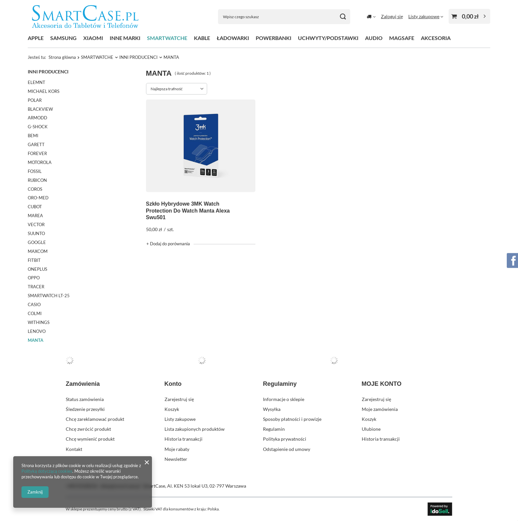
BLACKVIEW (40, 109)
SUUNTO (36, 233)
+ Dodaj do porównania (168, 243)
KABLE (202, 38)
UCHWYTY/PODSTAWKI (328, 38)
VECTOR (36, 224)
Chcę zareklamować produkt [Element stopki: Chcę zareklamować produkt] (95, 419)
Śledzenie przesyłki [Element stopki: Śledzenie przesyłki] (85, 409)
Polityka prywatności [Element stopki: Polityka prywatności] (284, 439)
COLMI (35, 313)
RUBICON (37, 180)
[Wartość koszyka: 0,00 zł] (469, 16)
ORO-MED (38, 197)
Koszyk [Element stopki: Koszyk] (172, 409)
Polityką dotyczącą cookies (46, 471)
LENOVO (37, 331)
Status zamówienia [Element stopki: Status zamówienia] (85, 399)
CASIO (34, 304)
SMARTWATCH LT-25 (49, 295)
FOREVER (37, 153)
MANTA (35, 340)
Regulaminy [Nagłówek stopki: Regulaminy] (280, 384)
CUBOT (35, 206)
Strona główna (62, 57)
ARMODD (37, 117)
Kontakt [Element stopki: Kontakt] (74, 449)
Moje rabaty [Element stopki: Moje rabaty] (177, 449)
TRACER (36, 286)
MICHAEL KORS (43, 91)
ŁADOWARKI (233, 38)
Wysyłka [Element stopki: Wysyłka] (271, 409)
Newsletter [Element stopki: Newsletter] (176, 459)
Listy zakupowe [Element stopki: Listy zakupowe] (180, 419)
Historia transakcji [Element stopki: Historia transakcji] (184, 439)
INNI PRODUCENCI (138, 57)
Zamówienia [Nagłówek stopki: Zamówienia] (83, 384)
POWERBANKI (273, 38)
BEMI (33, 135)
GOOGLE (37, 242)
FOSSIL (35, 171)
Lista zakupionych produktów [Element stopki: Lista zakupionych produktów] (195, 429)
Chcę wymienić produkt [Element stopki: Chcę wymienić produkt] (90, 439)
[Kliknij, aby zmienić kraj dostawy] (371, 16)
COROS (35, 189)
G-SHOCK (38, 126)
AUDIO (374, 38)
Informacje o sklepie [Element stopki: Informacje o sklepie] (283, 399)
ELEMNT (36, 82)
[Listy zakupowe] (425, 16)
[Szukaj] (342, 16)
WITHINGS (39, 322)
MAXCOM (38, 251)
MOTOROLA (40, 162)
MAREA (35, 215)
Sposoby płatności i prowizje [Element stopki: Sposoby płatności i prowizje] (292, 419)
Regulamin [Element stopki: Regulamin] (274, 429)
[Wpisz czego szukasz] (284, 16)
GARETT (36, 144)
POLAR (35, 100)
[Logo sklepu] (85, 16)
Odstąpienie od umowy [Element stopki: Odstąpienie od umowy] (286, 449)
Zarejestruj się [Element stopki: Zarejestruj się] (179, 399)
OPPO (34, 277)
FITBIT (34, 260)
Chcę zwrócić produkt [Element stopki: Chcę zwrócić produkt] (88, 429)
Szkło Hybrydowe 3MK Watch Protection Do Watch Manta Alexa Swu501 (188, 210)
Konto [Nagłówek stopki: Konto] (173, 384)
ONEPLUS (37, 269)
